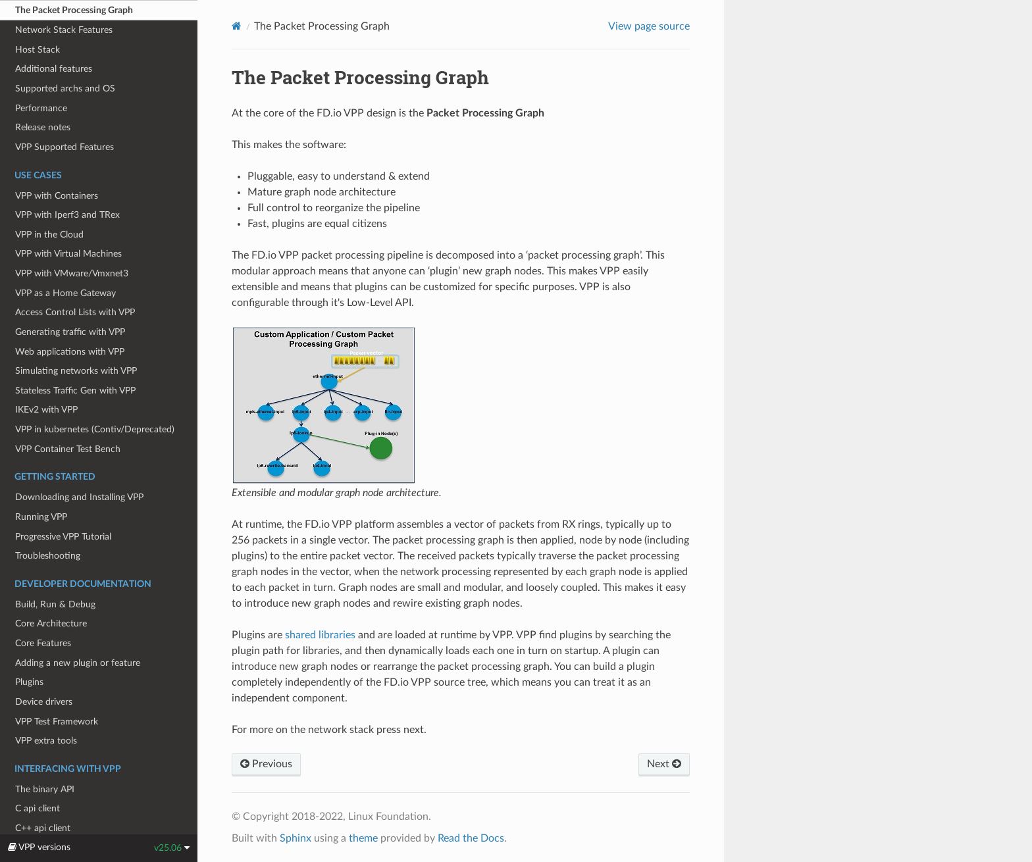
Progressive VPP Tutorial (63, 537)
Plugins (29, 682)
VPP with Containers (56, 196)
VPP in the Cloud (49, 235)
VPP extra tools (46, 741)
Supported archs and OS (65, 88)
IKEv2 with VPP (46, 410)
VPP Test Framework (56, 721)
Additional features (53, 69)
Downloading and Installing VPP (79, 497)
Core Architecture (51, 623)
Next (664, 764)
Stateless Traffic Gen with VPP (75, 390)
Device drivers (43, 702)
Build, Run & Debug (55, 604)
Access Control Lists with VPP (75, 312)
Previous (266, 764)
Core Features (43, 643)
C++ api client (42, 828)
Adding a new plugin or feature (77, 663)
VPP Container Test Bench (67, 449)
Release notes (42, 127)
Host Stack (37, 50)
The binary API (44, 789)
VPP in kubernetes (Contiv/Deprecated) (94, 429)
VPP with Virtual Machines (68, 254)
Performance (41, 108)
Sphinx (295, 838)
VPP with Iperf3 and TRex (67, 215)
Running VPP (41, 517)
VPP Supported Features (64, 147)
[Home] (237, 26)
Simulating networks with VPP (76, 371)
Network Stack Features (64, 30)
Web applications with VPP (69, 352)
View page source (649, 26)
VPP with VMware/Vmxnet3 (71, 273)
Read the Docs (471, 838)
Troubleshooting (47, 556)
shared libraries (320, 635)
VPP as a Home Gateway (65, 293)
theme (363, 838)
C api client (37, 808)
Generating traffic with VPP (70, 332)
